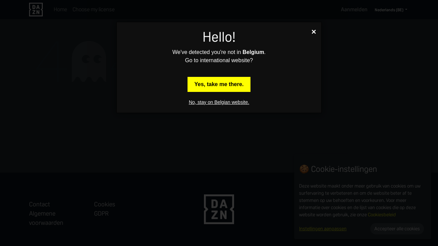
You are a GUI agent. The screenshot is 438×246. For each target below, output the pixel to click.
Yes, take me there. (219, 84)
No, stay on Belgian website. (219, 102)
